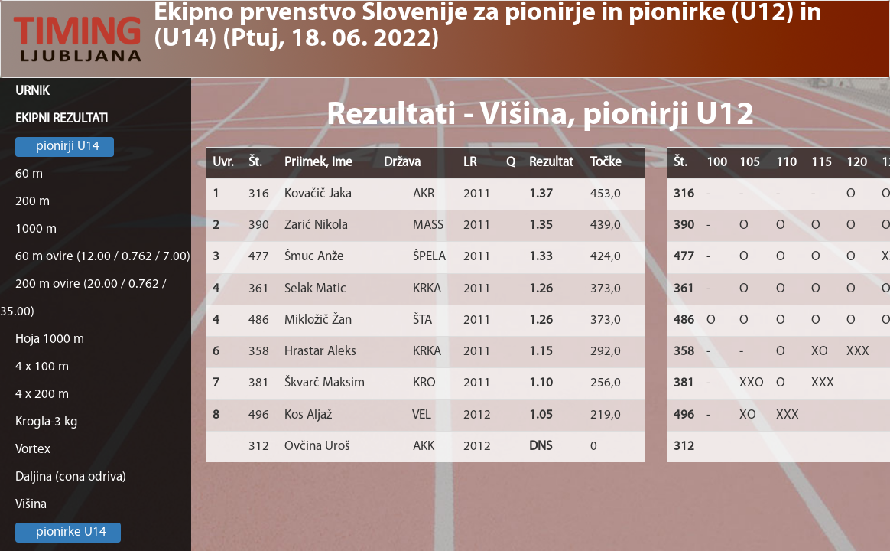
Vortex (32, 449)
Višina (31, 504)
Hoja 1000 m (49, 339)
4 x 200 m (42, 394)
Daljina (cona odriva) (70, 477)
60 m (29, 174)
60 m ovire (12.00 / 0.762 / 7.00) (102, 256)
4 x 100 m (42, 366)
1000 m (36, 229)
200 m (32, 201)
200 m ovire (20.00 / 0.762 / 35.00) (83, 298)
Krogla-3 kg (46, 422)
